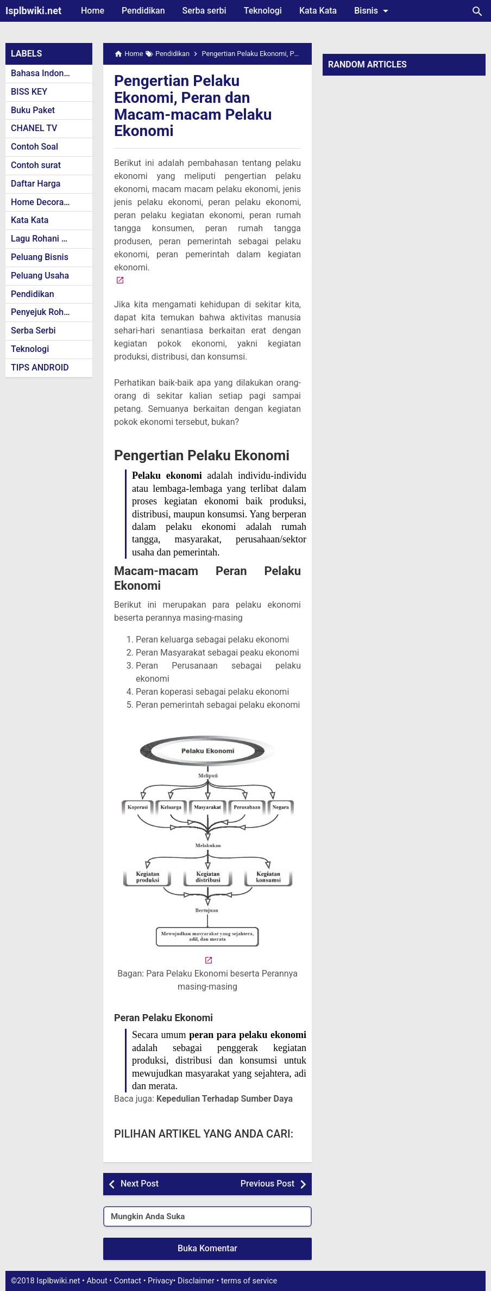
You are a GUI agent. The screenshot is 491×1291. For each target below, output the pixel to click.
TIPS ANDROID (40, 367)
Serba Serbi (33, 330)
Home (92, 10)
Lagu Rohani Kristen (50, 238)
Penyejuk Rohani (43, 312)
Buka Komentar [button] (207, 1248)
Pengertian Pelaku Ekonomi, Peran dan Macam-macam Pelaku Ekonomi (193, 106)
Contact (127, 1281)
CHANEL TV (34, 128)
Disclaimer (196, 1281)
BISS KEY (29, 92)
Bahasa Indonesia (45, 73)
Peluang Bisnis (39, 257)
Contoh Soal (34, 146)
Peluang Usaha (40, 275)
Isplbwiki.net (33, 10)
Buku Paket (33, 110)
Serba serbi (204, 10)
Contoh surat (36, 165)
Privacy (160, 1281)
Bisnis (373, 10)
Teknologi (263, 10)
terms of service (249, 1281)
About (96, 1281)
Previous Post (267, 1183)
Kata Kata (318, 10)
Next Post (140, 1183)
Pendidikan (143, 10)
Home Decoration (45, 202)
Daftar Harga (35, 183)
